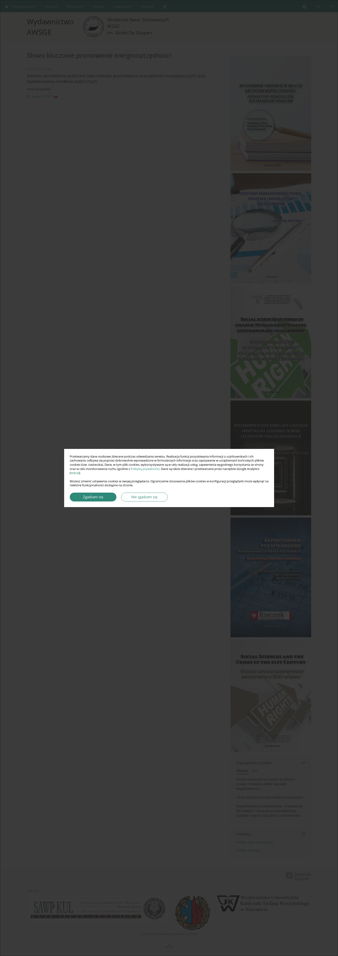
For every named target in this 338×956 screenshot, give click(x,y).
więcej (75, 473)
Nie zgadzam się (144, 496)
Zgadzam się (93, 496)
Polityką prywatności (145, 469)
